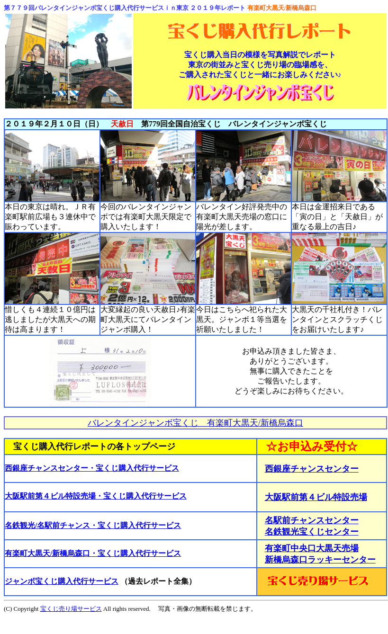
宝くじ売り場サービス (71, 608)
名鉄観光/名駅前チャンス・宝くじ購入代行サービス (93, 525)
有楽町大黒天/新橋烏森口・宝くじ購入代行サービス (93, 553)
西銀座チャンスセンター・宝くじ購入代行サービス (92, 468)
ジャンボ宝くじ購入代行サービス (61, 581)
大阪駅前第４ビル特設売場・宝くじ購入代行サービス (96, 496)
